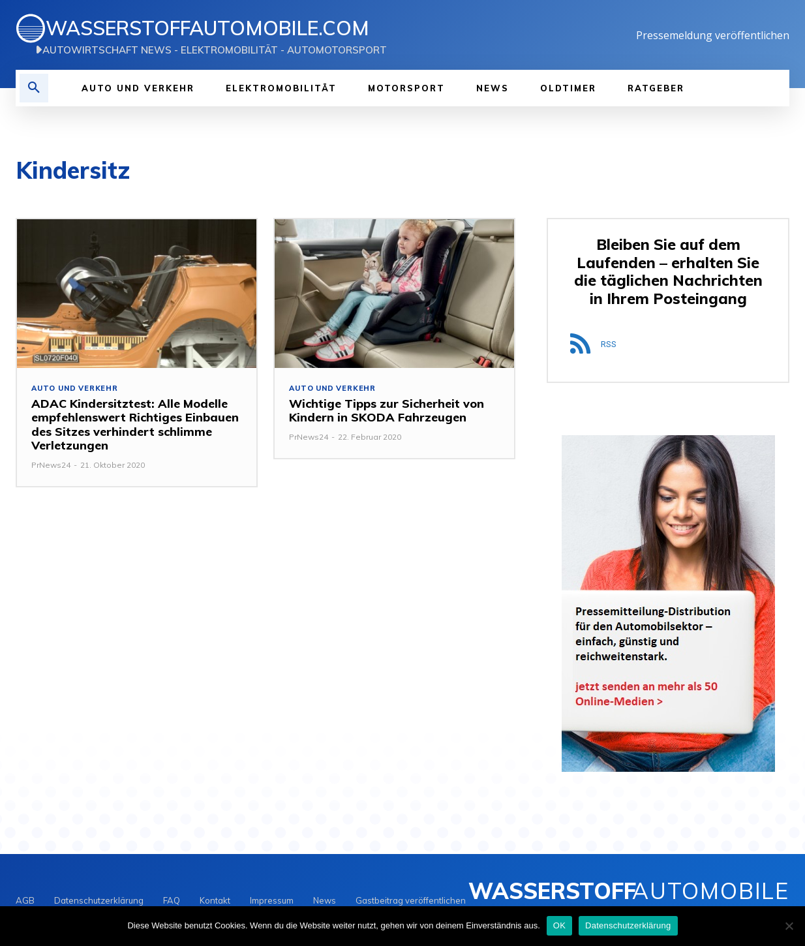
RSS (608, 344)
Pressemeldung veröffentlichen (712, 35)
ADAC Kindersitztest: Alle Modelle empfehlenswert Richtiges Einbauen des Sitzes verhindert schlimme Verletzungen (135, 424)
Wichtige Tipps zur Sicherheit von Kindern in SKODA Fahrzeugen (386, 410)
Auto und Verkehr (74, 388)
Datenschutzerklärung (628, 925)
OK (559, 925)
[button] (34, 88)
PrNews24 (50, 465)
